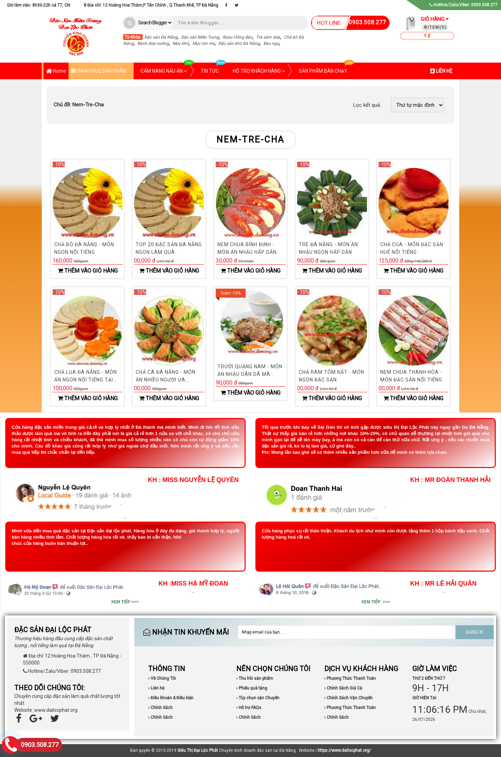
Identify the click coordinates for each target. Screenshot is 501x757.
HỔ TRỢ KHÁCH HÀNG (259, 71)
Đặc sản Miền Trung (200, 37)
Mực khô (181, 43)
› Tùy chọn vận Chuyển (257, 697)
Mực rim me (203, 43)
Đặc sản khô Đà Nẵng (239, 43)
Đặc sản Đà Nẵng (160, 37)
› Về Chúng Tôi (162, 678)
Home (56, 71)
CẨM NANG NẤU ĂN (167, 68)
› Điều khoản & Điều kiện (170, 697)
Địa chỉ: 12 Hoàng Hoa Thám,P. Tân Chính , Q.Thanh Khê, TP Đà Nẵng (151, 5)
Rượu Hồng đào (237, 37)
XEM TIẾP (120, 601)
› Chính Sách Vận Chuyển (348, 697)
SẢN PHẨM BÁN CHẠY (326, 68)
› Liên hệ (156, 688)
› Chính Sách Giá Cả (343, 688)
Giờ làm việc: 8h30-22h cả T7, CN (38, 5)
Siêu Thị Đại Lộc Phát (197, 750)
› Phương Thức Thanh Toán (350, 678)
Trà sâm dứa (268, 37)
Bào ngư (271, 43)
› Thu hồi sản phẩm (254, 678)
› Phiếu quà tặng (251, 688)
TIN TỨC (213, 68)
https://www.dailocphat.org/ (344, 750)
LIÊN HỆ (441, 71)
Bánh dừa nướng (153, 43)
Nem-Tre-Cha (79, 105)
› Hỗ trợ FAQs (248, 707)
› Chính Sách (160, 707)
